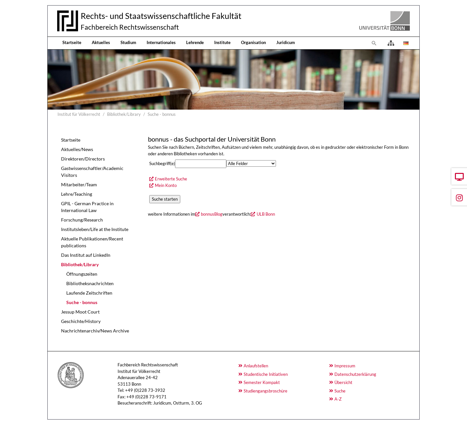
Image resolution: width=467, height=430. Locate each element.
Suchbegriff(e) (162, 163)
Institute (222, 42)
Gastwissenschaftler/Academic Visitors (92, 171)
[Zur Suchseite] (374, 43)
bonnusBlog (211, 214)
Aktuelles (101, 42)
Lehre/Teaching (76, 194)
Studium (128, 42)
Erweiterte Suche (171, 178)
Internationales (161, 42)
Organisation (253, 42)
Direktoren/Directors (83, 158)
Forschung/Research (82, 220)
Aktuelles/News (77, 149)
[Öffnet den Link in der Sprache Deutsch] (405, 43)
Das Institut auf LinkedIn (85, 255)
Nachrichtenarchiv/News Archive (95, 330)
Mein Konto (166, 185)
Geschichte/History (81, 321)
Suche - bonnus (81, 302)
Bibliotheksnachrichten (90, 283)
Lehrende (195, 42)
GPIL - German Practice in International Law (87, 207)
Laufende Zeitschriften (89, 293)
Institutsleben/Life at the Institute (94, 229)
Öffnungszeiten (81, 274)
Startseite (71, 42)
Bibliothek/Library (80, 264)
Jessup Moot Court (80, 312)
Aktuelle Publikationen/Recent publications (92, 242)
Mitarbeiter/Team (79, 184)
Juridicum (285, 42)
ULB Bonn (266, 214)
